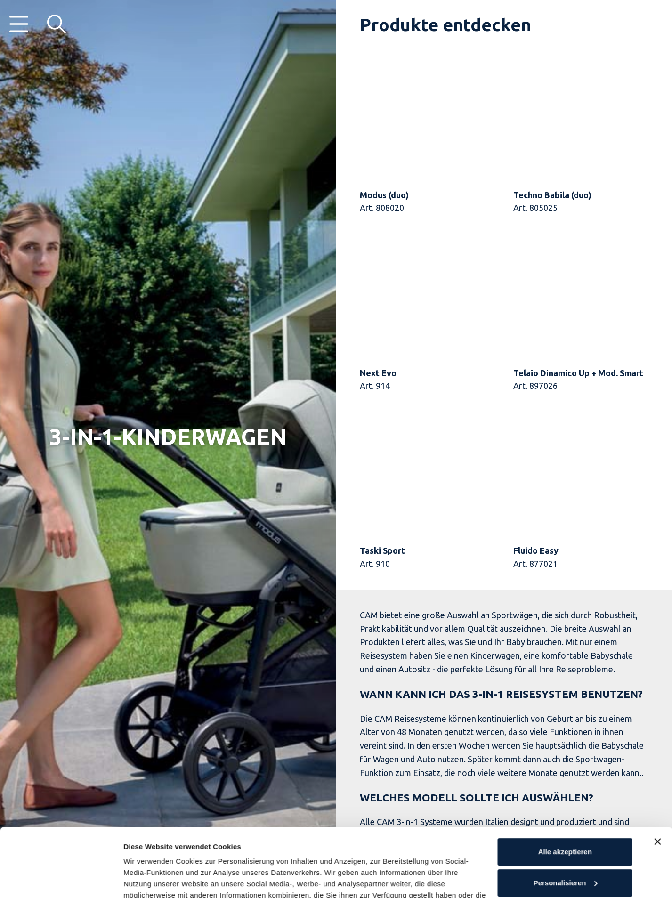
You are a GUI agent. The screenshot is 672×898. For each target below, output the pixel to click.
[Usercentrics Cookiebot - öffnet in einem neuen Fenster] (61, 880)
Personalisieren (566, 818)
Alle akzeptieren (565, 788)
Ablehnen (565, 849)
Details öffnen (147, 879)
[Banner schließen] (657, 777)
